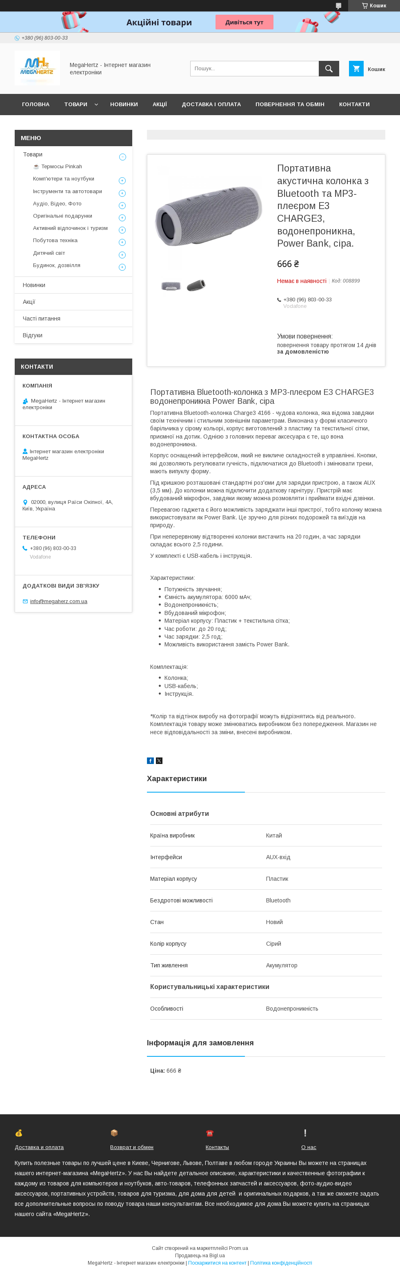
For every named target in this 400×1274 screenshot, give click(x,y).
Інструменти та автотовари (67, 191)
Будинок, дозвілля (56, 265)
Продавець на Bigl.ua (200, 1255)
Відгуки (32, 335)
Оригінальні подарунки (62, 216)
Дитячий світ (49, 253)
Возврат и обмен (131, 1147)
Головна (35, 104)
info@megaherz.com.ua (58, 601)
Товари (75, 104)
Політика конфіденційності (281, 1263)
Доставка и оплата (39, 1147)
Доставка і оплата (211, 104)
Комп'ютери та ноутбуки (63, 179)
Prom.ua (238, 1248)
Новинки (124, 104)
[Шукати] (329, 68)
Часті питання (41, 318)
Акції (160, 104)
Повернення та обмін (290, 104)
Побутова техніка (55, 240)
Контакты (217, 1147)
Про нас (35, 125)
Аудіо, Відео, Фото (57, 203)
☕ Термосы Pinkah (57, 166)
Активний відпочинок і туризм (70, 228)
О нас (308, 1147)
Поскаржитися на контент (217, 1263)
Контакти (354, 104)
